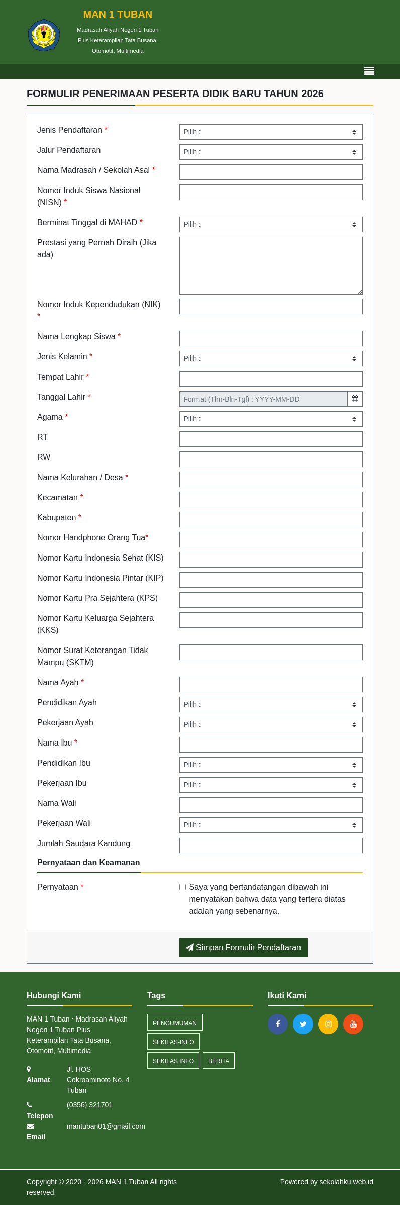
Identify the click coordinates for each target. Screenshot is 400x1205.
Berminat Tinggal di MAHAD (90, 222)
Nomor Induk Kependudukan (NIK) (98, 310)
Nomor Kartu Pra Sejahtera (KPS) (97, 598)
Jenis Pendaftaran (72, 130)
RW (43, 457)
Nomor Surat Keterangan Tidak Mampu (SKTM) (92, 656)
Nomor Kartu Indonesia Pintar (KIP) (100, 578)
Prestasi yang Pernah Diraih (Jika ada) (96, 248)
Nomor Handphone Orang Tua (92, 537)
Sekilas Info (173, 1061)
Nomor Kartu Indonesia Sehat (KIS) (100, 557)
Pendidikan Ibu (63, 763)
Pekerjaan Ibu (62, 783)
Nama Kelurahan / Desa (82, 477)
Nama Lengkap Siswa (79, 336)
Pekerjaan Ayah (65, 722)
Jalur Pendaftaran (69, 150)
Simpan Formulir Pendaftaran (243, 947)
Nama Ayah (60, 682)
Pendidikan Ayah (67, 702)
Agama (52, 417)
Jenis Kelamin (64, 356)
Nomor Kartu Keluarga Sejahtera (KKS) (95, 624)
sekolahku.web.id (346, 1182)
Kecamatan (60, 497)
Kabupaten (59, 517)
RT (42, 437)
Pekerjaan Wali (64, 823)
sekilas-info (173, 1042)
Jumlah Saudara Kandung (83, 843)
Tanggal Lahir (64, 397)
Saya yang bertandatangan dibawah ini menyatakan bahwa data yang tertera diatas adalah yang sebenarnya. (267, 899)
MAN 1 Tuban (126, 1182)
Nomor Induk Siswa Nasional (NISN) (88, 196)
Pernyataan (60, 887)
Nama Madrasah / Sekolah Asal (96, 170)
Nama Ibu (57, 742)
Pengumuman (175, 1023)
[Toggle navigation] (369, 71)
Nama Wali (56, 803)
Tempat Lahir (63, 377)
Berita (218, 1061)
